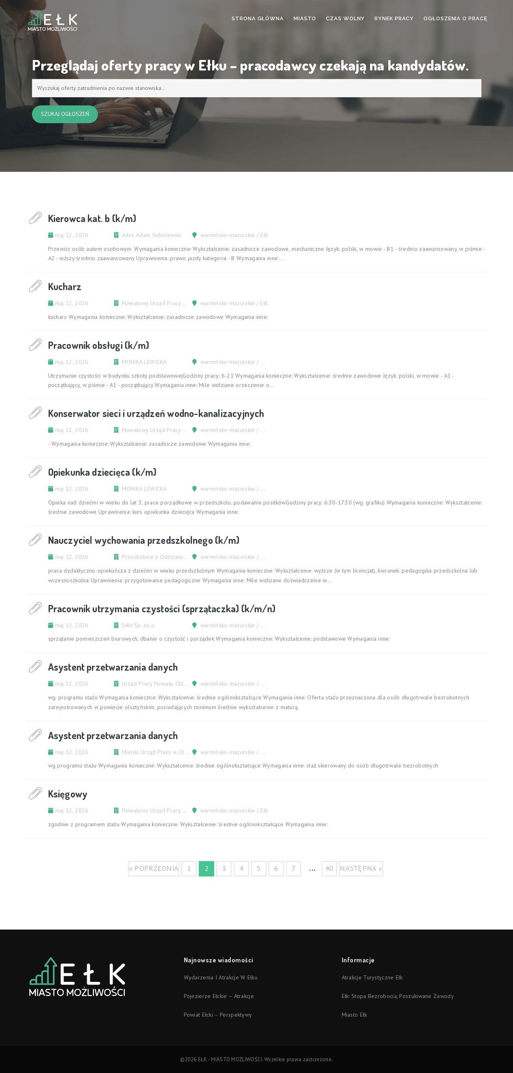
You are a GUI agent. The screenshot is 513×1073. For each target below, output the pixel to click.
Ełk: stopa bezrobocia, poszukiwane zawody (398, 996)
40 (329, 868)
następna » (361, 868)
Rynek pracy (394, 18)
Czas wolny (345, 18)
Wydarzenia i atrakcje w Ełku (221, 977)
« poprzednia (154, 868)
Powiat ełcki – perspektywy (218, 1014)
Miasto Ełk (354, 1014)
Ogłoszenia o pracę (455, 18)
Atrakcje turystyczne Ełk (372, 977)
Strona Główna (258, 18)
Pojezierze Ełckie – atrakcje (219, 996)
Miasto (305, 18)
